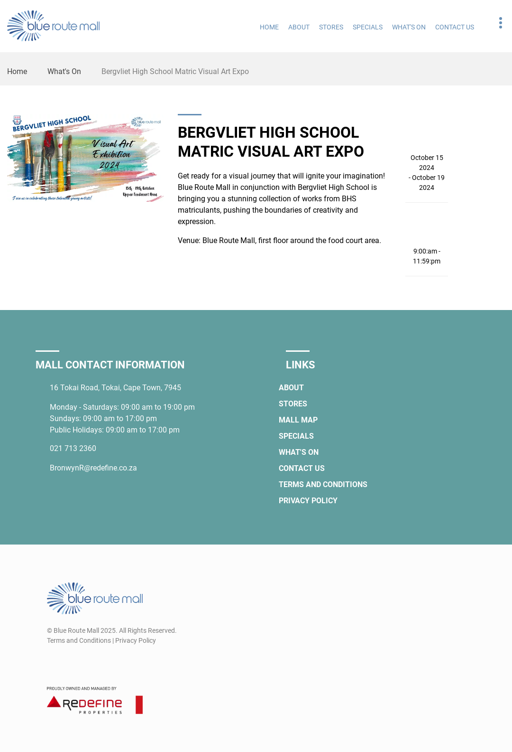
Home (269, 27)
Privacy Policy (308, 500)
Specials (368, 27)
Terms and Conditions (323, 484)
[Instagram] (70, 663)
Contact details (495, 23)
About (299, 27)
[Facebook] (53, 663)
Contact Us (454, 27)
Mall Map (298, 419)
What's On (409, 27)
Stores (331, 27)
